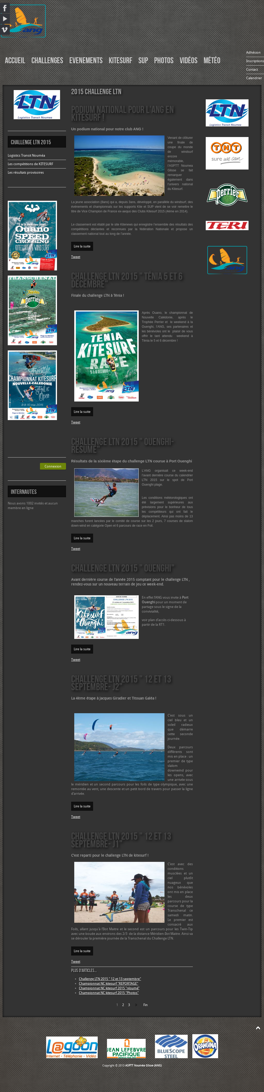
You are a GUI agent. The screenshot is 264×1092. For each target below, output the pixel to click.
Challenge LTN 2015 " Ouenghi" (123, 567)
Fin (145, 1005)
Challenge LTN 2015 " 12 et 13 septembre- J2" (121, 682)
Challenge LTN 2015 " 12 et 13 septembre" (110, 979)
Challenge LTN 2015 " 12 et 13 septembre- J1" (121, 839)
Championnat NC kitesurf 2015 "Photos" (109, 993)
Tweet (75, 257)
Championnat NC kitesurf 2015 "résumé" (109, 988)
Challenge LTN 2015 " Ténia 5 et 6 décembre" (127, 279)
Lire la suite (82, 246)
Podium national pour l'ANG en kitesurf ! (122, 113)
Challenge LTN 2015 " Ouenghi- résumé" (122, 445)
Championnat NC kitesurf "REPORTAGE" (108, 983)
